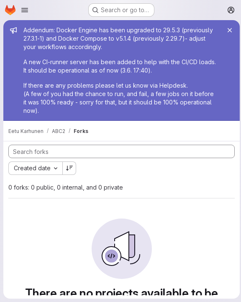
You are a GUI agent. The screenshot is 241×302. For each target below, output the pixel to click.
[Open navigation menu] (24, 10)
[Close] (228, 30)
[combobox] (35, 168)
